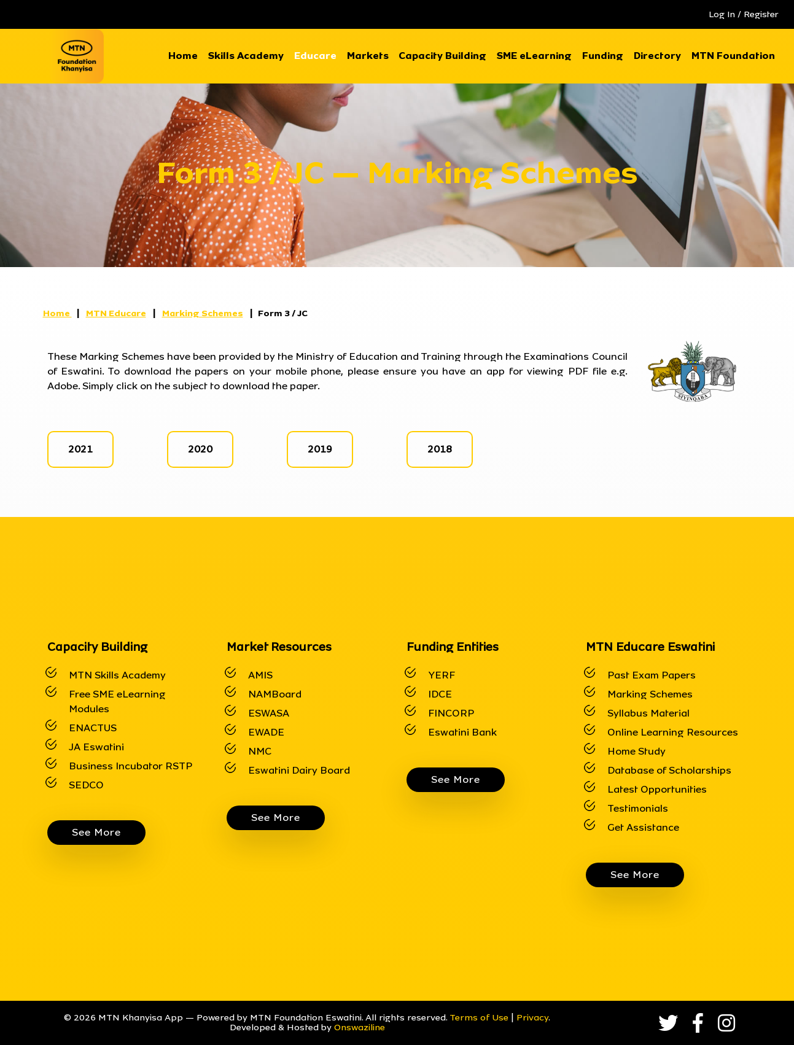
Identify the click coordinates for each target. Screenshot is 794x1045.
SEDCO (86, 785)
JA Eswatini (96, 746)
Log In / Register (744, 14)
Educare (315, 55)
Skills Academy (246, 55)
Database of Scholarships (669, 770)
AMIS (260, 675)
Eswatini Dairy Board (299, 770)
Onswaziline (359, 1027)
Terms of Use (479, 1018)
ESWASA (268, 713)
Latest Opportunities (657, 789)
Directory (657, 55)
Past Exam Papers (651, 675)
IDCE (440, 694)
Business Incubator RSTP (130, 765)
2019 (320, 449)
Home (183, 55)
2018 (439, 449)
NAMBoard (275, 694)
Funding (602, 55)
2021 (80, 449)
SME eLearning (534, 55)
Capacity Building (442, 55)
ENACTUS (93, 727)
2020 (200, 449)
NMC (259, 751)
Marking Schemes (202, 313)
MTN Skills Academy (117, 675)
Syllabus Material (648, 713)
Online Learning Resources (672, 732)
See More (96, 832)
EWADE (266, 732)
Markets (368, 55)
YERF (441, 675)
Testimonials (637, 808)
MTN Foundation (733, 55)
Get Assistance (643, 827)
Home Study (636, 751)
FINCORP (451, 713)
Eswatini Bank (462, 732)
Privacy (532, 1018)
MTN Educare (116, 313)
